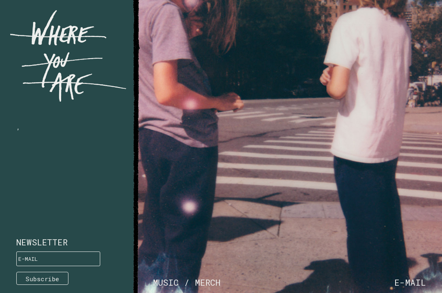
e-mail (410, 282)
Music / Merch (186, 282)
